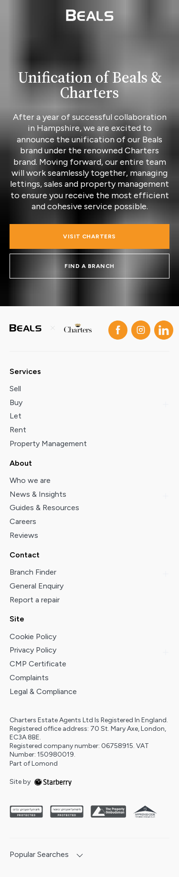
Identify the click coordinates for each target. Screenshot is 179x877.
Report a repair (35, 599)
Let (15, 415)
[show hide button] (79, 856)
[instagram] (139, 328)
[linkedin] (161, 328)
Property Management (48, 443)
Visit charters (89, 236)
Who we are (30, 480)
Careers (23, 521)
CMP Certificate (38, 663)
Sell (15, 388)
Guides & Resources (44, 507)
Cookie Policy (33, 636)
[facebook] (116, 328)
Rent (18, 429)
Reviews (24, 535)
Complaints (29, 677)
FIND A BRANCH (89, 266)
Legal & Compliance (43, 691)
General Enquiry (36, 585)
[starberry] (53, 782)
